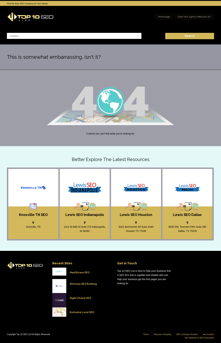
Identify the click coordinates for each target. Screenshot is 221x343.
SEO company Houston (187, 334)
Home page (164, 16)
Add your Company (162, 334)
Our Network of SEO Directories (199, 338)
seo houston (208, 334)
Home (146, 334)
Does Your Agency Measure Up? (194, 16)
